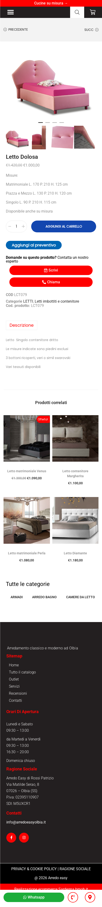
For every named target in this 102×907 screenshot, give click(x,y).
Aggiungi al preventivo (34, 245)
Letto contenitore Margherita (75, 473)
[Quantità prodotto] (16, 226)
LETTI (28, 301)
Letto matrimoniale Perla (26, 553)
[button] (10, 12)
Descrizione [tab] (22, 325)
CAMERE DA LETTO (80, 597)
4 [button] (61, 124)
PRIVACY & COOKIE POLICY (34, 881)
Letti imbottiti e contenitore (57, 301)
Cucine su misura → (51, 3)
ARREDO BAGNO (44, 597)
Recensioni (18, 705)
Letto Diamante (75, 553)
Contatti (15, 712)
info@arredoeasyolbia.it (26, 834)
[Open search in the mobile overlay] (77, 12)
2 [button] (47, 124)
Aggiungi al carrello (63, 226)
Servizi (14, 698)
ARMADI (17, 597)
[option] (51, 81)
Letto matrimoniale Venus (26, 471)
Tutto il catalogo (22, 684)
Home (14, 677)
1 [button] (40, 124)
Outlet (14, 691)
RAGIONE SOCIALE (75, 881)
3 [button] (54, 124)
